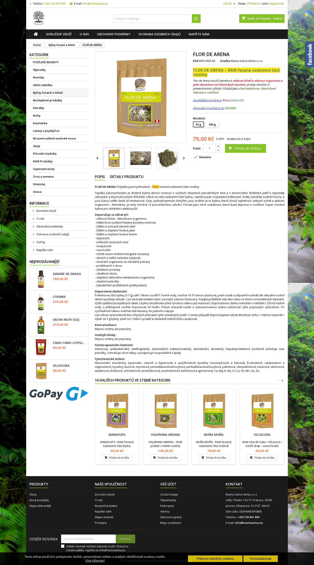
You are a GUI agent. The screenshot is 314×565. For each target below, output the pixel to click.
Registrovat (277, 3)
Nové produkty (39, 500)
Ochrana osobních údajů (159, 34)
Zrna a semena (43, 176)
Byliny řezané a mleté (48, 93)
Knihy (37, 115)
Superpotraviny (44, 169)
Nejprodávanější (40, 506)
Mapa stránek (104, 517)
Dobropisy (167, 506)
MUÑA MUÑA (214, 435)
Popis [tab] (100, 176)
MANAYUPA (117, 435)
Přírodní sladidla (44, 154)
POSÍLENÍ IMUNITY (46, 62)
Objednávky (168, 500)
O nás (84, 34)
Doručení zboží (59, 34)
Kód (195, 61)
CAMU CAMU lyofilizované (69, 342)
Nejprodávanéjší (44, 261)
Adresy (165, 511)
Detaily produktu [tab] (126, 176)
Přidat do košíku (244, 148)
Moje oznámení (170, 523)
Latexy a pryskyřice (46, 131)
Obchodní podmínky (113, 34)
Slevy (33, 494)
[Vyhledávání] (157, 18)
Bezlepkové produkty (47, 100)
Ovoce (37, 192)
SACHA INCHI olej (66, 319)
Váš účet (168, 484)
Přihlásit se (254, 3)
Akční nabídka (42, 85)
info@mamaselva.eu (95, 3)
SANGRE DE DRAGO (67, 274)
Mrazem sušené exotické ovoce (54, 138)
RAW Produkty (43, 161)
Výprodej (39, 70)
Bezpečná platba (106, 506)
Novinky (38, 77)
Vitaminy (39, 184)
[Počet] (209, 148)
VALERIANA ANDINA (165, 435)
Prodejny (101, 523)
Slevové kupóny (171, 517)
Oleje (36, 146)
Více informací (95, 560)
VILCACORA (61, 365)
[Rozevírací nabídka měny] (229, 3)
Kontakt (234, 484)
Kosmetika (40, 123)
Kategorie (38, 54)
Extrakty (38, 108)
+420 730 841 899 (55, 3)
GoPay (40, 242)
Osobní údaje (169, 494)
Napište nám (199, 34)
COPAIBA (59, 297)
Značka (225, 61)
